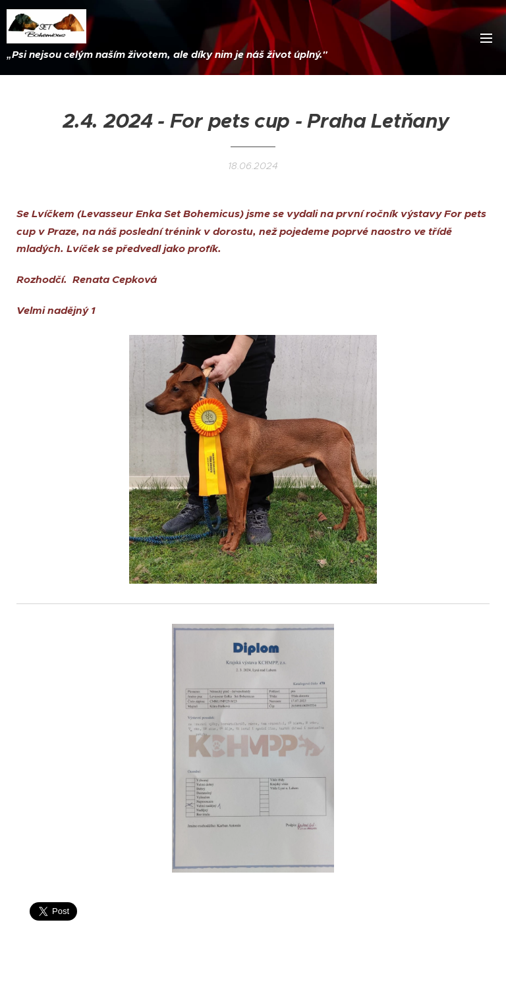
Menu (486, 38)
